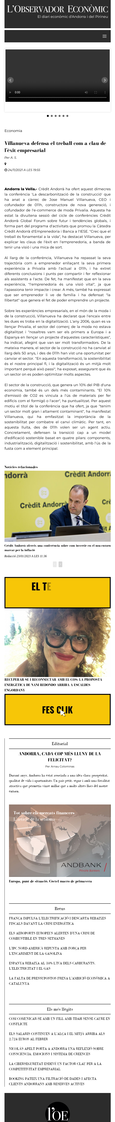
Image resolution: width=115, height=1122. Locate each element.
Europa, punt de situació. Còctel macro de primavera (50, 881)
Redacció (10, 556)
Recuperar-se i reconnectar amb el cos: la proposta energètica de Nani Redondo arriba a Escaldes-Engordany (53, 685)
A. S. (14, 157)
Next (105, 80)
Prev (10, 80)
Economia (13, 131)
